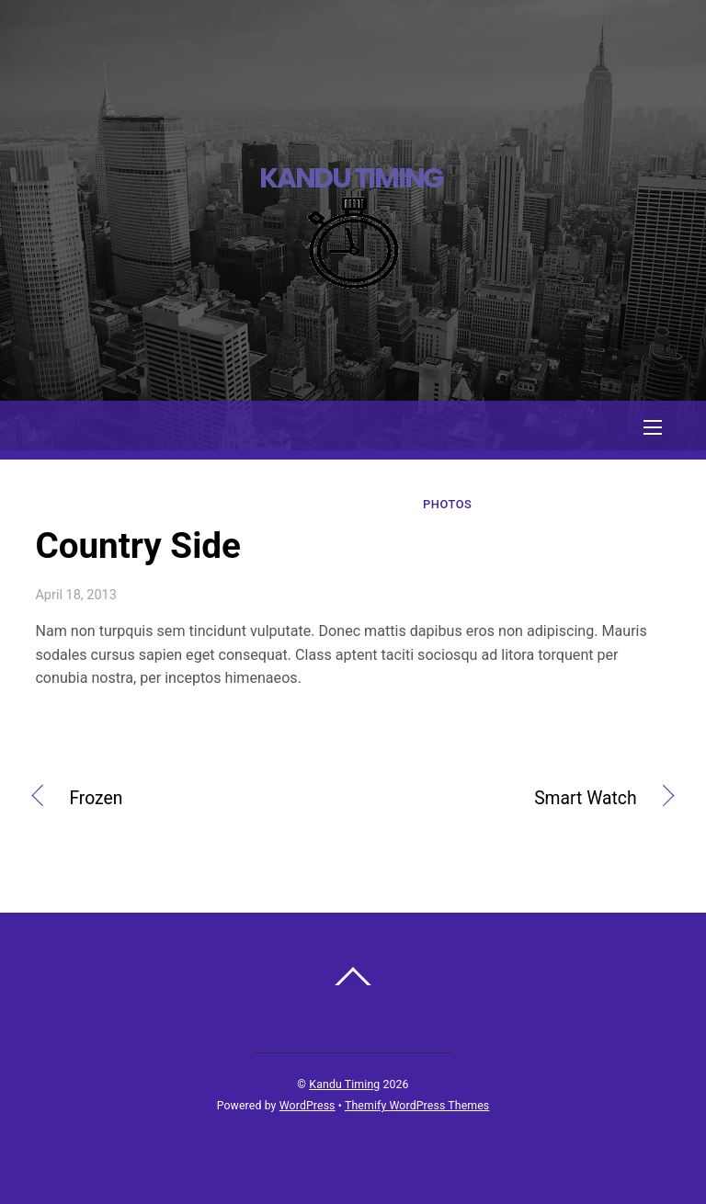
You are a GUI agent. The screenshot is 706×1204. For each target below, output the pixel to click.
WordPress (307, 1105)
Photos (447, 504)
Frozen (95, 800)
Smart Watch (504, 800)
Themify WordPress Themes (417, 1105)
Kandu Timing (344, 1084)
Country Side (138, 545)
